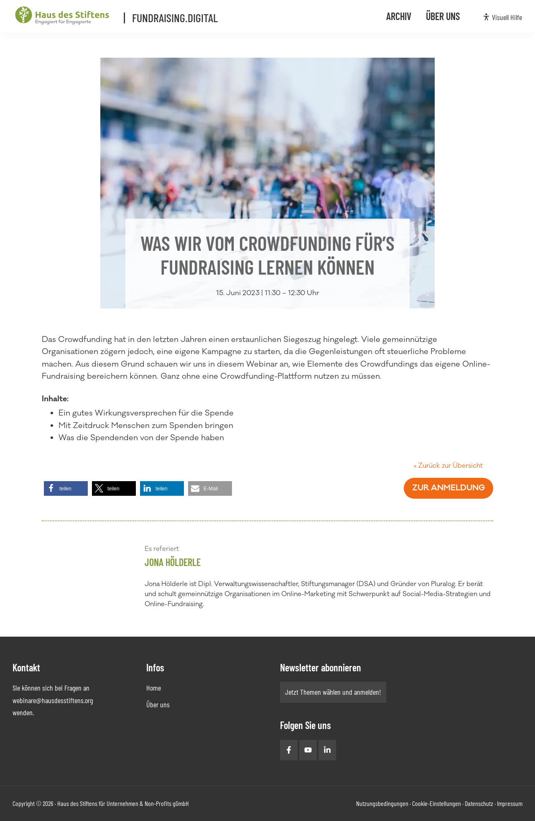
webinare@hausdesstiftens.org (53, 700)
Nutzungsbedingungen (382, 803)
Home (153, 687)
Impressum (509, 803)
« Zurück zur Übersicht (448, 465)
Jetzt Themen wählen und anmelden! (333, 691)
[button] (66, 488)
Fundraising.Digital (177, 16)
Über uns (158, 704)
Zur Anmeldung (448, 488)
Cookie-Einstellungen (436, 803)
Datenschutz (479, 803)
